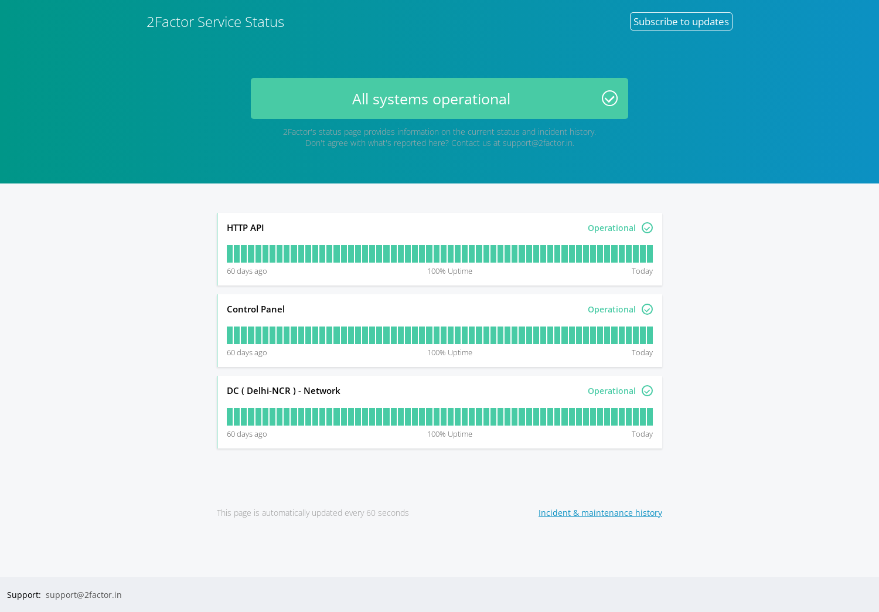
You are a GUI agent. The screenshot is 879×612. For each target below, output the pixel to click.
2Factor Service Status (215, 21)
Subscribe (681, 21)
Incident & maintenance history (600, 512)
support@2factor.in (538, 142)
